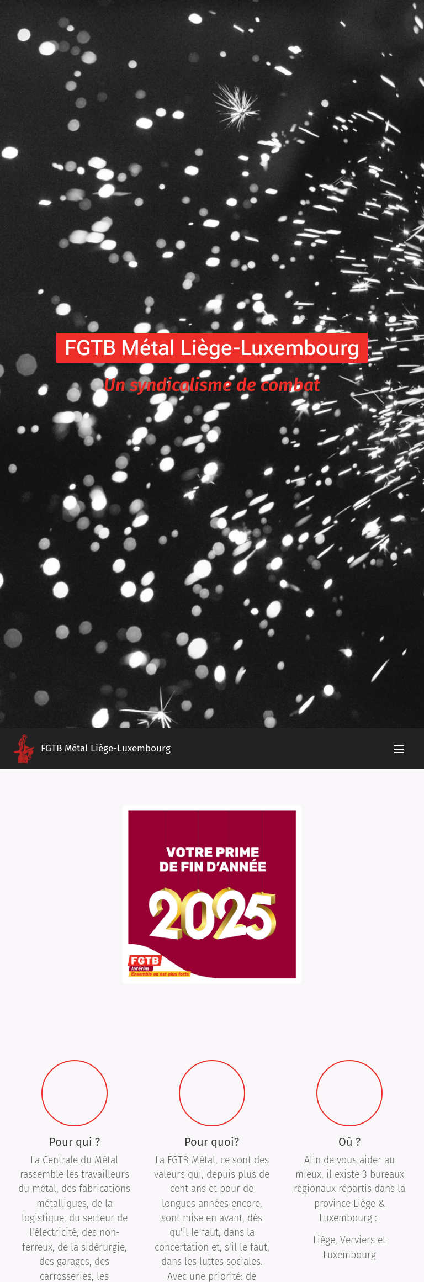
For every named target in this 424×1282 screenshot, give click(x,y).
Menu (399, 749)
